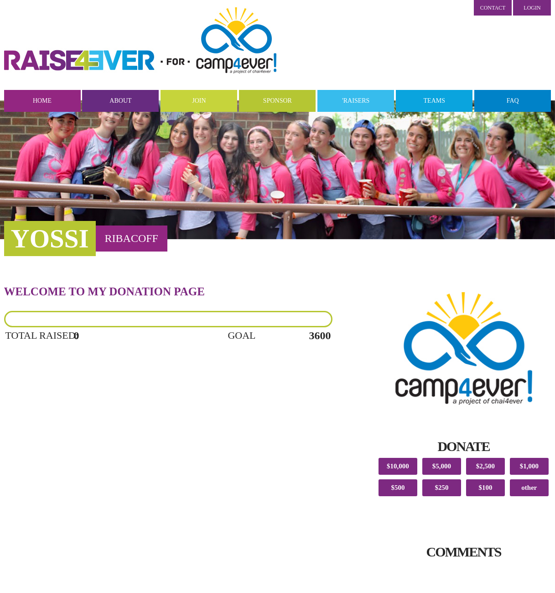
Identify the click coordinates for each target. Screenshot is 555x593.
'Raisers (355, 100)
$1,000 (529, 466)
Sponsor (277, 100)
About (120, 100)
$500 (398, 487)
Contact (493, 8)
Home (42, 100)
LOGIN (532, 8)
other (529, 487)
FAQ (513, 100)
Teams (434, 100)
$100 (485, 487)
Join (199, 100)
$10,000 (398, 466)
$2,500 (485, 466)
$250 (441, 487)
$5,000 (441, 466)
